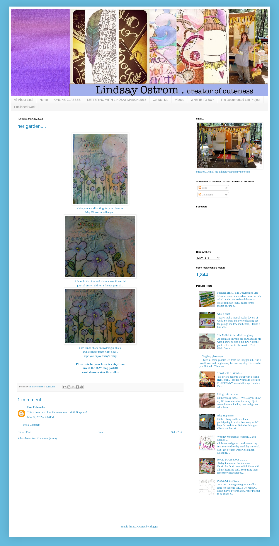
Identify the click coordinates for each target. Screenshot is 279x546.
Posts (203, 187)
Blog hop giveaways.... (214, 356)
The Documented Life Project (240, 99)
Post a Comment (31, 424)
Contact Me (160, 99)
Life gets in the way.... (229, 394)
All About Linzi (23, 99)
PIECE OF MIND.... (228, 480)
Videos (179, 99)
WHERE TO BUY (202, 99)
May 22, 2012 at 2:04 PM (40, 417)
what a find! (223, 313)
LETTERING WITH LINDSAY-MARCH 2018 (116, 99)
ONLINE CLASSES (67, 99)
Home (44, 99)
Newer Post (25, 432)
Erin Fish (32, 407)
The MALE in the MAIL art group (235, 335)
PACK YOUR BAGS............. (232, 459)
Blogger (154, 526)
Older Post (176, 432)
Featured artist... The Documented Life (237, 292)
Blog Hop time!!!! (226, 415)
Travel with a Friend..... (229, 373)
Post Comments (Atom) (44, 438)
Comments (206, 194)
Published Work (25, 107)
